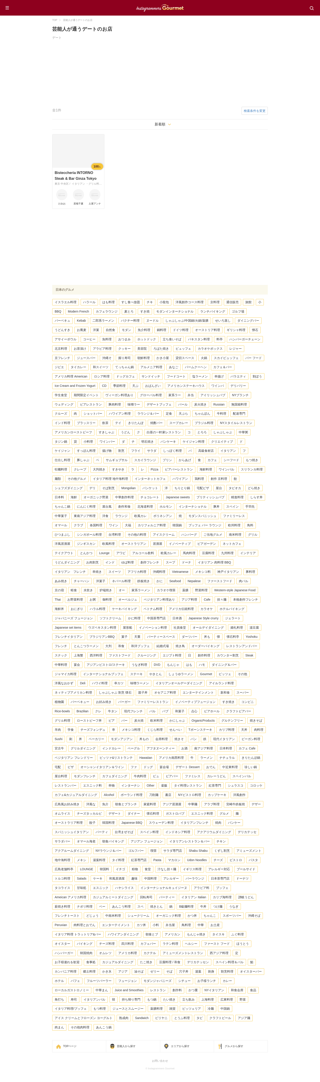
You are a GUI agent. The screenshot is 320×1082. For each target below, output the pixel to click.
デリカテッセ (247, 832)
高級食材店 (206, 450)
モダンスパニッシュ (202, 516)
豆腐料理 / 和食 (169, 962)
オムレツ (105, 953)
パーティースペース (161, 636)
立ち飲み (188, 999)
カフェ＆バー (222, 367)
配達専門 (239, 413)
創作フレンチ (149, 562)
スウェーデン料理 (161, 822)
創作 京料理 (219, 478)
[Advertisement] (160, 73)
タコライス (62, 888)
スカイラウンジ (145, 460)
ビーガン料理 (251, 739)
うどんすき (62, 330)
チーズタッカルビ (89, 813)
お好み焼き (104, 702)
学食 (71, 729)
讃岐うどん (246, 897)
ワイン (113, 525)
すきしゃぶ (106, 432)
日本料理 (226, 748)
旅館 (248, 302)
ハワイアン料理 (120, 413)
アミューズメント (248, 850)
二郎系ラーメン (103, 320)
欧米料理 (156, 720)
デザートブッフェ (159, 404)
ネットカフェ (232, 543)
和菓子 (179, 711)
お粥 (93, 599)
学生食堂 (61, 395)
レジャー (235, 348)
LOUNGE (86, 869)
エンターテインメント (198, 692)
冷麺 (211, 1008)
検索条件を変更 (255, 111)
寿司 (74, 999)
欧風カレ (140, 516)
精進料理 (237, 497)
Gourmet (206, 674)
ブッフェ (222, 888)
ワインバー (107, 441)
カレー (227, 981)
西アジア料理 (219, 953)
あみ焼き (61, 581)
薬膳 (185, 590)
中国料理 (150, 878)
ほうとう (242, 943)
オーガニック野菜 (96, 497)
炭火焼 (139, 720)
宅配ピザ (203, 488)
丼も (207, 636)
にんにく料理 (86, 506)
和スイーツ (100, 367)
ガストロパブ (175, 813)
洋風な (91, 804)
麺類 (58, 478)
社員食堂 (180, 627)
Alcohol (109, 795)
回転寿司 (146, 897)
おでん (211, 767)
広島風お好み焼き (67, 804)
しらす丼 (256, 497)
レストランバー (65, 785)
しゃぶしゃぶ (222, 432)
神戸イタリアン (228, 571)
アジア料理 (189, 599)
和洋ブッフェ (140, 646)
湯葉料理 (99, 860)
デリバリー (238, 386)
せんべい (175, 729)
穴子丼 (183, 971)
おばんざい (153, 386)
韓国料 (104, 869)
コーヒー (89, 339)
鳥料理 (186, 925)
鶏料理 (199, 478)
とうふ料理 (182, 1018)
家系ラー (174, 395)
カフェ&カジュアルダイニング (76, 795)
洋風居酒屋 (62, 543)
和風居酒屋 (117, 878)
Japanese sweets (178, 497)
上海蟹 (78, 655)
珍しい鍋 (250, 767)
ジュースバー (86, 358)
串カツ (119, 683)
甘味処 (81, 888)
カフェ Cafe (247, 748)
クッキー (124, 348)
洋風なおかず (64, 683)
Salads (81, 878)
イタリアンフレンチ (194, 822)
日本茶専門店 (220, 878)
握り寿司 (124, 358)
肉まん (59, 1027)
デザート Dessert (188, 767)
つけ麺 (217, 906)
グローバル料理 (151, 395)
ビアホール (212, 711)
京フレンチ (62, 358)
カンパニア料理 (65, 971)
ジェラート (233, 618)
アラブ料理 (212, 804)
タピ (199, 1018)
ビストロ (236, 860)
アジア (123, 971)
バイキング (84, 943)
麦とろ (129, 311)
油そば (139, 971)
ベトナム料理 (153, 609)
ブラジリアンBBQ (102, 636)
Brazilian (82, 711)
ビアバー (172, 776)
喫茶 (153, 850)
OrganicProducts (203, 720)
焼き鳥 (180, 646)
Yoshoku (252, 636)
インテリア (248, 553)
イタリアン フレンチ (70, 571)
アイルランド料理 (221, 683)
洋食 (105, 516)
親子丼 (143, 692)
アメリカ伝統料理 (181, 609)
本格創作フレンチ (245, 599)
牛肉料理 (140, 776)
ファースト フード (217, 943)
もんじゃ (173, 664)
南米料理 (235, 534)
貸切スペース (185, 358)
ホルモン (166, 506)
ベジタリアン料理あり (159, 599)
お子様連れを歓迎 (67, 962)
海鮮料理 (206, 469)
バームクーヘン (196, 367)
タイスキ (218, 934)
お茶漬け (80, 348)
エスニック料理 (202, 813)
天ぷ (135, 386)
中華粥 (243, 432)
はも (189, 664)
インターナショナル (193, 506)
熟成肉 (123, 1018)
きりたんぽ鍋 (251, 757)
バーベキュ (62, 320)
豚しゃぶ (83, 460)
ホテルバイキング (232, 609)
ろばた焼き (161, 348)
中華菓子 (61, 516)
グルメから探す (234, 1046)
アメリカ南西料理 (171, 757)
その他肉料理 (80, 1027)
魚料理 (107, 339)
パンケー (234, 822)
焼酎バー (156, 423)
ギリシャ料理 (236, 330)
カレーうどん (216, 776)
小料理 (88, 441)
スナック (61, 655)
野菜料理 (201, 590)
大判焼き (99, 469)
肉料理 (258, 729)
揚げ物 (107, 450)
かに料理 (134, 618)
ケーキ (97, 878)
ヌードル (152, 320)
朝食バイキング (113, 841)
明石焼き (147, 441)
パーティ (102, 832)
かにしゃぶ (177, 720)
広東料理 (226, 999)
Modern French (78, 311)
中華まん (102, 990)
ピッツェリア (191, 1008)
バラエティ (238, 376)
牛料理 (221, 413)
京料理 (215, 302)
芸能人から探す (126, 1046)
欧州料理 (234, 525)
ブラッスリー (86, 423)
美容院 (142, 348)
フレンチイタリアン (69, 636)
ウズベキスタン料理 (102, 627)
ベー (102, 906)
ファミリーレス (234, 516)
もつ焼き (252, 460)
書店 (168, 795)
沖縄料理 (159, 571)
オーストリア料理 (207, 330)
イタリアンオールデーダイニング (179, 683)
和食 (121, 646)
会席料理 (161, 739)
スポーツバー (232, 915)
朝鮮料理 (143, 358)
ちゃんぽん (202, 413)
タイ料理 (118, 860)
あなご (173, 367)
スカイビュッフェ (226, 358)
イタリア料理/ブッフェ (71, 1008)
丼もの (144, 739)
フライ (135, 450)
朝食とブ (152, 934)
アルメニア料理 (151, 367)
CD (104, 386)
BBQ (58, 311)
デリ (92, 488)
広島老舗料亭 (64, 869)
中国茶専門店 (156, 618)
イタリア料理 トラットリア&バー (78, 934)
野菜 (243, 999)
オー (122, 590)
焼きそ (179, 739)
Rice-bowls (62, 711)
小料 (156, 925)
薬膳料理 (156, 1008)
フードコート (176, 376)
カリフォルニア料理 (152, 525)
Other (150, 785)
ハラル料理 (97, 609)
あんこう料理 (121, 906)
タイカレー (78, 367)
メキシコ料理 (131, 729)
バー (124, 720)
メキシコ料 (203, 571)
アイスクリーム (164, 534)
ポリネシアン (162, 516)
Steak (249, 655)
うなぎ (233, 906)
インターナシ (130, 785)
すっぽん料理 (86, 450)
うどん (125, 432)
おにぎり (77, 609)
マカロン (174, 860)
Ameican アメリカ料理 (70, 897)
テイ (118, 423)
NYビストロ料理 (189, 795)
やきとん (155, 674)
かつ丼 (192, 915)
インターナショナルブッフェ (103, 674)
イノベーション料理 (153, 627)
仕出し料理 (62, 460)
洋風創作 (239, 795)
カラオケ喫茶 (166, 590)
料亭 (219, 339)
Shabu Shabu (198, 850)
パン (193, 739)
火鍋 (204, 358)
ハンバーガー (64, 953)
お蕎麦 (81, 330)
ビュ (156, 776)
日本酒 (177, 618)
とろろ (202, 432)
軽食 (74, 590)
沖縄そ (107, 358)
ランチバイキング (212, 311)
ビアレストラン (91, 404)
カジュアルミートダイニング (113, 897)
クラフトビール (220, 1018)
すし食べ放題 (130, 302)
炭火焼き (200, 404)
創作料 (177, 990)
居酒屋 (157, 543)
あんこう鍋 (104, 1027)
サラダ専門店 (172, 850)
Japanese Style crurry (203, 618)
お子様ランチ (206, 981)
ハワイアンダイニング (123, 934)
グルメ (224, 813)
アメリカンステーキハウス (186, 386)
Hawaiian (145, 757)
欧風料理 (108, 543)
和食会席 (237, 990)
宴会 (77, 664)
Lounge (104, 553)
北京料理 (61, 348)
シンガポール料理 (89, 534)
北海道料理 (145, 506)
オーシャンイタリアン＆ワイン (102, 767)
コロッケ (256, 785)
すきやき (118, 469)
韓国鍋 (177, 525)
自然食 (110, 330)
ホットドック (146, 339)
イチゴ (120, 869)
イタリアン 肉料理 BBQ (214, 562)
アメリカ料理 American (71, 376)
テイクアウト (64, 553)
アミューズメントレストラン (183, 953)
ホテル (59, 981)
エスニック (100, 888)
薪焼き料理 (62, 906)
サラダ (151, 450)
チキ (150, 302)
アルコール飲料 (143, 553)
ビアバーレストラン (179, 469)
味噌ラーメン (139, 683)
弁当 (191, 395)
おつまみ (124, 339)
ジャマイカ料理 (65, 674)
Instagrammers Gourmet (160, 7)
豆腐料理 (208, 553)
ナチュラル (227, 757)
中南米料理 (113, 915)
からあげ (185, 460)
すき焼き (228, 702)
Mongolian (128, 488)
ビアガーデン (206, 543)
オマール (61, 525)
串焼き (97, 571)
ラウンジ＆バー (148, 413)
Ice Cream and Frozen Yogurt (75, 386)
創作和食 (124, 506)
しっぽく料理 (172, 450)
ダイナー (134, 813)
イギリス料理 (192, 869)
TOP (54, 20)
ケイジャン (62, 450)
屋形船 (127, 627)
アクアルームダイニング (72, 850)
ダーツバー (189, 636)
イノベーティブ (180, 543)
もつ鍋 (151, 999)
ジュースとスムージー (128, 1008)
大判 (108, 646)
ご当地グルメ (213, 534)
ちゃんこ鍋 (62, 506)
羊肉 (58, 729)
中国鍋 (225, 1008)
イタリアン (228, 450)
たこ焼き (146, 962)
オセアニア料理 (165, 692)
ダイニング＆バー (224, 664)
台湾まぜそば (124, 832)
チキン (221, 841)
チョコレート (149, 497)
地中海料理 (62, 860)
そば (169, 971)
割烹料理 (227, 971)
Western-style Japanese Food (235, 590)
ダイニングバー (248, 320)
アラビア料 (201, 888)
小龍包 (164, 302)
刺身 (211, 971)
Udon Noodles (197, 860)
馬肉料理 (189, 553)
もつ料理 (99, 1008)
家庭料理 (150, 804)
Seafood (175, 581)
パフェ (75, 981)
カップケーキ (217, 795)
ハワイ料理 (100, 683)
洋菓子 (100, 581)
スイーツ (114, 571)
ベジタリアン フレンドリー (74, 757)
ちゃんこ (210, 915)
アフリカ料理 (137, 571)
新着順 (160, 124)
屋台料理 (61, 776)
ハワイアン (180, 478)
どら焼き (254, 488)
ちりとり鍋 (182, 488)
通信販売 (232, 302)
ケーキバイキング (124, 609)
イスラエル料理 (65, 302)
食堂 (148, 869)
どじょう (92, 915)
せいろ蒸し (223, 320)
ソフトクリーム (110, 618)
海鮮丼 (59, 609)
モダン (126, 330)
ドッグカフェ (125, 376)
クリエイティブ (222, 441)
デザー (256, 804)
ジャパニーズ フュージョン (74, 618)
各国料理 (96, 525)
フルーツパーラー (99, 981)
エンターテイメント (116, 925)
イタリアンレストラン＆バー (189, 841)
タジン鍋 (61, 441)
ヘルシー (191, 943)
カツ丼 (141, 925)
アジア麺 (244, 1018)
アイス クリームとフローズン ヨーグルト (83, 1018)
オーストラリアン (133, 543)
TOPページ (69, 1046)
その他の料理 (137, 534)
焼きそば (256, 720)
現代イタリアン (224, 739)
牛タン (112, 711)
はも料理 (108, 302)
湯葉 (198, 971)
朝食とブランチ (126, 804)
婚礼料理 (236, 627)
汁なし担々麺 (167, 869)
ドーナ (186, 562)
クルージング (146, 655)
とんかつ (86, 553)
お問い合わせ (160, 1060)
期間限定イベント (86, 395)
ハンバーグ (189, 534)
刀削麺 (153, 795)
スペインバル (241, 776)
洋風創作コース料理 (190, 302)
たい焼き (169, 999)
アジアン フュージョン (147, 841)
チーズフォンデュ (92, 729)
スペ (140, 906)
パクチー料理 (130, 320)
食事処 (91, 962)
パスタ (253, 860)
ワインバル (226, 469)
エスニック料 (92, 785)
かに (159, 581)
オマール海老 (86, 841)
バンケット (150, 488)
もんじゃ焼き (196, 934)
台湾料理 (114, 534)
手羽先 (250, 506)
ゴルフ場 (238, 311)
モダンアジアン (122, 739)
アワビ (121, 553)
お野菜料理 (75, 599)
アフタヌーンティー (161, 748)
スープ (170, 562)
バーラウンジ (195, 878)
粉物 (135, 869)
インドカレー (111, 748)
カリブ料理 (226, 729)
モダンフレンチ (85, 776)
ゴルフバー (136, 850)
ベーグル (134, 748)
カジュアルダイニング (117, 962)
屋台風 (107, 506)
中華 (201, 925)
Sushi (58, 739)
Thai (58, 599)
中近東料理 (230, 767)
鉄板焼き (143, 581)
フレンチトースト (67, 915)
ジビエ (59, 367)
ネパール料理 (121, 581)
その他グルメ (77, 478)
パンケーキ (168, 441)
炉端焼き (106, 590)
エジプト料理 (172, 655)
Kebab (81, 320)
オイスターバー (251, 971)
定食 (169, 413)
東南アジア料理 (85, 516)
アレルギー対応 (219, 869)
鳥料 (250, 525)
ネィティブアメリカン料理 (73, 692)
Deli (82, 683)
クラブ (78, 525)
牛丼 (203, 906)
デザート (114, 813)
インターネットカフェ (150, 478)
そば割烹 (108, 488)
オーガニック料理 (168, 915)
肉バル (243, 581)
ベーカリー (96, 739)
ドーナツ (242, 878)
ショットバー (93, 413)
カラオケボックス (210, 348)
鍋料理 (161, 330)
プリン (167, 460)
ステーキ (136, 674)
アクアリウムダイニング (214, 832)
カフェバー (148, 943)
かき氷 (107, 971)
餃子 (92, 822)
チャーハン (81, 581)
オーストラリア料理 (69, 822)
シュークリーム (138, 915)
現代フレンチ (133, 711)
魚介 (105, 804)
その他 (242, 674)
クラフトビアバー (238, 711)
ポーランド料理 (131, 795)
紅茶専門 (215, 785)
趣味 (134, 878)
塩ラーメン (200, 376)
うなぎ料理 (139, 664)
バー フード (253, 358)
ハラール (89, 302)
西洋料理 (96, 655)
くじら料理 (155, 729)
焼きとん (156, 906)
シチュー (184, 981)
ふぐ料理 (237, 934)
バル (152, 711)
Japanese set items (68, 627)
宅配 (58, 767)
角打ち (59, 999)
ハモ (202, 664)
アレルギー (171, 878)
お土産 (215, 925)
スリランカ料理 (252, 469)
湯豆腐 (254, 627)
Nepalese (194, 581)
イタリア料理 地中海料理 (110, 478)
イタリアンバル (94, 999)
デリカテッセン (198, 962)
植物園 (59, 702)
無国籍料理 (239, 404)
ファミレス (192, 776)
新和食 (225, 692)
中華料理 (61, 664)
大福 (128, 525)
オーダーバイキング (206, 646)
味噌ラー (134, 404)
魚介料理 (144, 330)
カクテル (150, 953)
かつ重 (193, 990)
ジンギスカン (86, 543)
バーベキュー (80, 702)
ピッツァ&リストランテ (116, 757)
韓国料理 (108, 822)
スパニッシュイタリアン (72, 832)
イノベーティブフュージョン (195, 702)
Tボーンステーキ (200, 729)
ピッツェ (225, 674)
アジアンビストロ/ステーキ (106, 664)
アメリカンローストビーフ (73, 432)
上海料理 (207, 999)
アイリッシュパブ (212, 395)
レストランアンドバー (241, 646)
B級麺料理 (186, 906)
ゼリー (155, 971)
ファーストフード (219, 581)
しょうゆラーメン (180, 674)
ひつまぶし (62, 534)
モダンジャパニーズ (158, 981)
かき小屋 (162, 358)
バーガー (124, 702)
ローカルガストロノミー (72, 990)
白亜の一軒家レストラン (164, 432)
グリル (252, 534)
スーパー (242, 692)
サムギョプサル (117, 460)
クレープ (80, 469)
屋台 (219, 488)
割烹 (121, 450)
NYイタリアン (214, 990)
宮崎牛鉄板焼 (235, 804)
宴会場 (164, 767)
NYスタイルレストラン (236, 423)
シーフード (231, 460)
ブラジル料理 (204, 423)
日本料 (59, 497)
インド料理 (62, 423)
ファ (134, 767)
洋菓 (96, 330)
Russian (219, 404)
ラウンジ (121, 516)
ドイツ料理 (180, 330)
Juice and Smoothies (129, 990)
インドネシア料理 (177, 832)
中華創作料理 (124, 497)
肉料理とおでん (84, 925)
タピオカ (235, 488)
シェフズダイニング (69, 488)
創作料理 (204, 655)
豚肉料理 (114, 404)
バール (183, 404)
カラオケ (206, 609)
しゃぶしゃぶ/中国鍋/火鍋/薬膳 (186, 320)
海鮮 (74, 497)
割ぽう (257, 376)
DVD (157, 664)
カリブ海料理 (222, 897)
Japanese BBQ (131, 822)
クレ (98, 711)
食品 (253, 990)
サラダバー (62, 841)
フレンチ (61, 646)
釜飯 (164, 785)
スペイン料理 (149, 832)
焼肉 (218, 822)
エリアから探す (180, 1046)
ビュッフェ (183, 348)
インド (110, 562)
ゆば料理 (127, 562)
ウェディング (64, 404)
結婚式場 (162, 646)
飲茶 (105, 423)
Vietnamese (180, 571)
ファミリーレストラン (152, 702)
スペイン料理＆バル (230, 962)
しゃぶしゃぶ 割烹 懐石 (115, 692)
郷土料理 (89, 971)
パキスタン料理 (199, 339)
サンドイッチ (151, 376)
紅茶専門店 (139, 860)
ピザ (71, 767)
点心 (194, 711)
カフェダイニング (114, 776)
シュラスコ (235, 785)
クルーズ (61, 413)
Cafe (207, 599)
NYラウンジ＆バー (109, 850)
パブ (165, 711)
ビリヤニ (161, 1018)
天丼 (244, 729)
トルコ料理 (62, 878)
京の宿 (59, 590)
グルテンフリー (232, 720)
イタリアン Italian (193, 897)
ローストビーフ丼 (89, 720)
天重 (137, 636)
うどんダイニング (67, 562)
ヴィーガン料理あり (119, 395)
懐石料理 (153, 813)
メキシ (81, 860)
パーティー (167, 897)
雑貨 (172, 1008)
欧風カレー (168, 553)
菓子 (124, 636)
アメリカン (172, 934)
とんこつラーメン (86, 646)
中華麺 (192, 804)
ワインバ (217, 386)
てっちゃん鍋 (124, 367)
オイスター (62, 943)
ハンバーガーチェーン (244, 339)
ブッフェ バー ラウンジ (204, 525)
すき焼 (145, 311)
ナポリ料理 (84, 906)
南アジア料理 (203, 748)
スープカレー (178, 423)
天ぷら (183, 413)
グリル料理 (62, 720)
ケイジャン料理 (193, 441)
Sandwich (142, 1018)
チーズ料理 (107, 943)
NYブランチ (240, 395)
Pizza (154, 469)
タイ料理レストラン (188, 785)
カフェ (212, 460)
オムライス (62, 813)
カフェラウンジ (107, 311)
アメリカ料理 (127, 953)
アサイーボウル (65, 339)
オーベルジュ (127, 599)
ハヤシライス (124, 888)
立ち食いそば (172, 339)
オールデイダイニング (208, 627)
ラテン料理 (170, 943)
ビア (111, 720)
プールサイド (246, 869)
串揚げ (219, 376)
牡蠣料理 (61, 469)
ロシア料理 (102, 376)
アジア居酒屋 (172, 804)
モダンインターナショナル (175, 311)
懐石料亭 (233, 636)
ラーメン (206, 757)
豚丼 (216, 506)
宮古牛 (59, 748)
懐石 (255, 330)
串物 (111, 785)
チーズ (218, 860)
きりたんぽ (136, 423)
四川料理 (127, 943)
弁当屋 (170, 925)
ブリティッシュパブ (210, 497)
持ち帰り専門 (131, 999)
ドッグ (148, 767)
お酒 (184, 748)
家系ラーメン (141, 590)
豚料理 (250, 571)
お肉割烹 (92, 562)
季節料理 (119, 386)
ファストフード (120, 655)
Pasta (157, 860)
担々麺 (221, 599)
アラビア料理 (102, 348)
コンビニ (247, 702)
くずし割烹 (222, 850)
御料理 (107, 599)
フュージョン (127, 981)
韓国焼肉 (86, 953)
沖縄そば (254, 915)
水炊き (88, 590)
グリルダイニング (83, 748)
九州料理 (227, 553)
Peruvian (61, 925)
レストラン (158, 990)
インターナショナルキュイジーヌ (163, 888)
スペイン (232, 506)
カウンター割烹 (228, 655)
